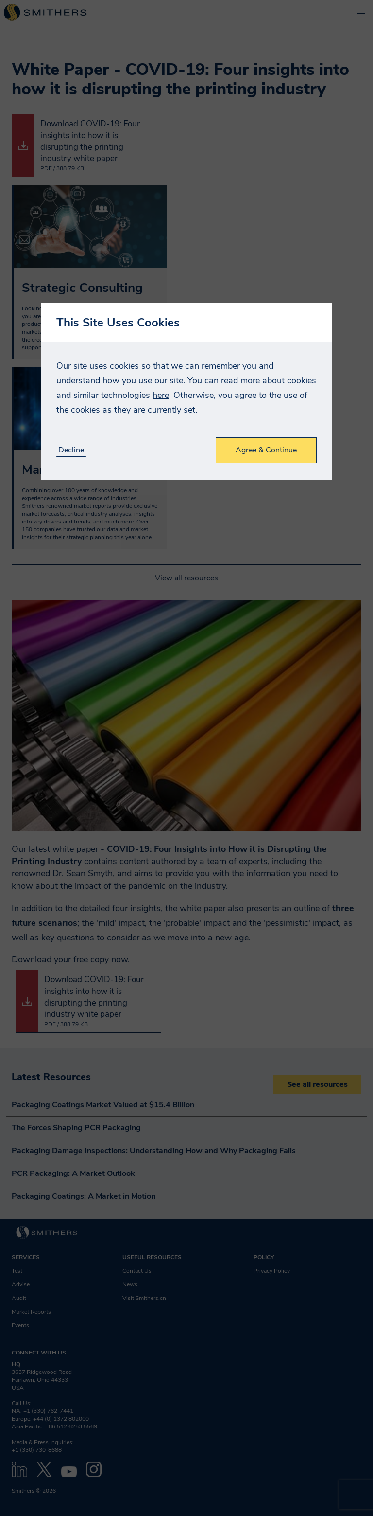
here (161, 395)
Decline (71, 450)
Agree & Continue (266, 450)
